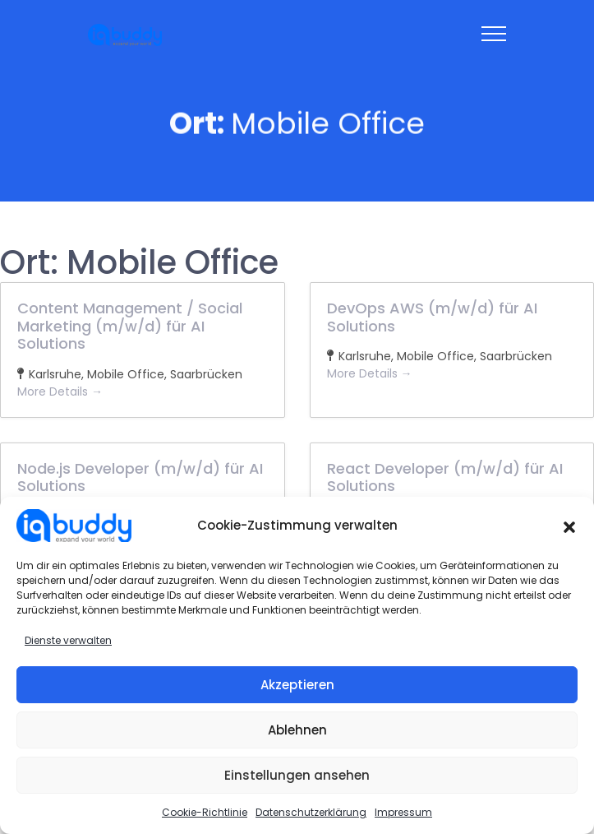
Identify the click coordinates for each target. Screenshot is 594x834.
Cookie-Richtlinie (204, 812)
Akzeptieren (297, 684)
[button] (569, 525)
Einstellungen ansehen (297, 775)
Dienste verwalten (68, 640)
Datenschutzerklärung (311, 812)
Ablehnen (297, 730)
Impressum (403, 812)
